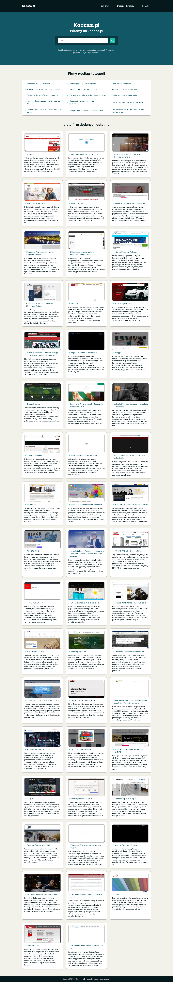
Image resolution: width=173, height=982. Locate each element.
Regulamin (104, 6)
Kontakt (145, 6)
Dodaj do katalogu (125, 6)
